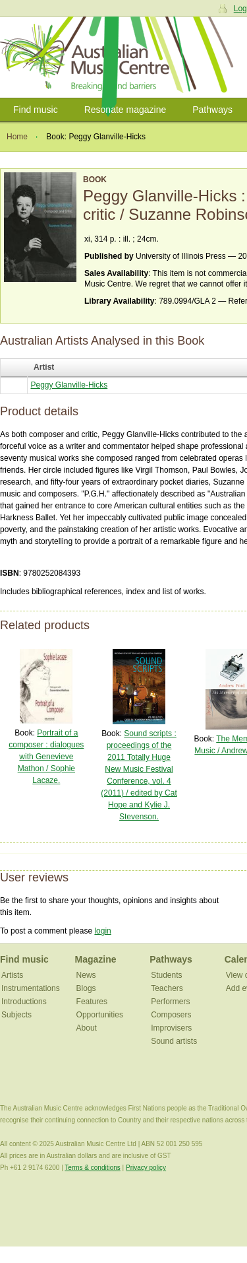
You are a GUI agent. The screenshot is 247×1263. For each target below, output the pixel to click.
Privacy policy (146, 1167)
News (86, 975)
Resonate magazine (125, 109)
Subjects (16, 1014)
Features (91, 1001)
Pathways (212, 109)
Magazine (96, 959)
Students (166, 975)
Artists (12, 975)
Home (17, 136)
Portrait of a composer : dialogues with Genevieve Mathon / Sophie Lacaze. (46, 756)
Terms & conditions (92, 1167)
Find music (35, 109)
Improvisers (171, 1028)
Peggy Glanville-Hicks (69, 385)
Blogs (86, 988)
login (102, 931)
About (86, 1028)
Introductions (24, 1001)
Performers (170, 1001)
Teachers (167, 988)
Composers (171, 1014)
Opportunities (99, 1014)
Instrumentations (30, 988)
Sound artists (174, 1041)
